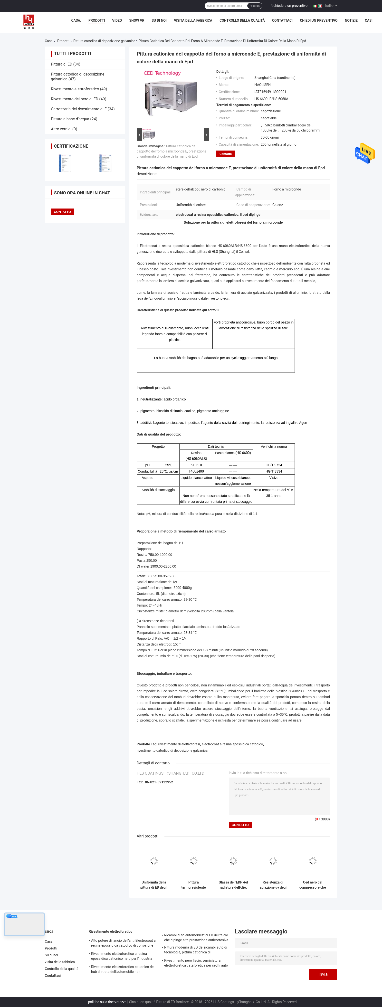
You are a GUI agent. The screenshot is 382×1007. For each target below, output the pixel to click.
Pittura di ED (61, 64)
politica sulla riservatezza (107, 1002)
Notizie (351, 20)
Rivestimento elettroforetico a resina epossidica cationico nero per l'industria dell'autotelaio (121, 957)
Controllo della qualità (242, 20)
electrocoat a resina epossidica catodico (232, 744)
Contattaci (282, 20)
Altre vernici (61, 129)
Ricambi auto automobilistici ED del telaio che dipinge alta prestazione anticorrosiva (196, 937)
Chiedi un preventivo (318, 20)
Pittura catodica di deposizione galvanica (104, 41)
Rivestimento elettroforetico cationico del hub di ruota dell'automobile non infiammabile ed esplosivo (122, 970)
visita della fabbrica (193, 20)
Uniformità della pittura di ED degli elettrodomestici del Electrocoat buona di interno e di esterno (154, 885)
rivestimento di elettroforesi (179, 744)
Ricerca (255, 6)
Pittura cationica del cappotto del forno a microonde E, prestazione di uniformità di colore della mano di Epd (171, 151)
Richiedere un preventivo (289, 6)
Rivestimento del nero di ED (74, 99)
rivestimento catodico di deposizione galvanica (172, 750)
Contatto (226, 154)
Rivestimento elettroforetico (75, 89)
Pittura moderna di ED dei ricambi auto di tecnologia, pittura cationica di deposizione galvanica (195, 950)
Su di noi (159, 20)
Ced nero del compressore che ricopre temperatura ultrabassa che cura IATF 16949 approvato (312, 885)
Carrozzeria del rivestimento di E (79, 109)
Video (117, 20)
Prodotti (96, 20)
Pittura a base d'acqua (70, 119)
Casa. (76, 20)
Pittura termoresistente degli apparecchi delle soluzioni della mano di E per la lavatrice (193, 885)
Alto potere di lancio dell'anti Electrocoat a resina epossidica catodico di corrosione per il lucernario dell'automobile (123, 944)
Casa (49, 41)
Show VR (136, 20)
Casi (368, 20)
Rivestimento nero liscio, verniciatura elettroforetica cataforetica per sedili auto (196, 963)
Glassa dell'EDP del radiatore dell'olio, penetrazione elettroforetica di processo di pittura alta (233, 885)
